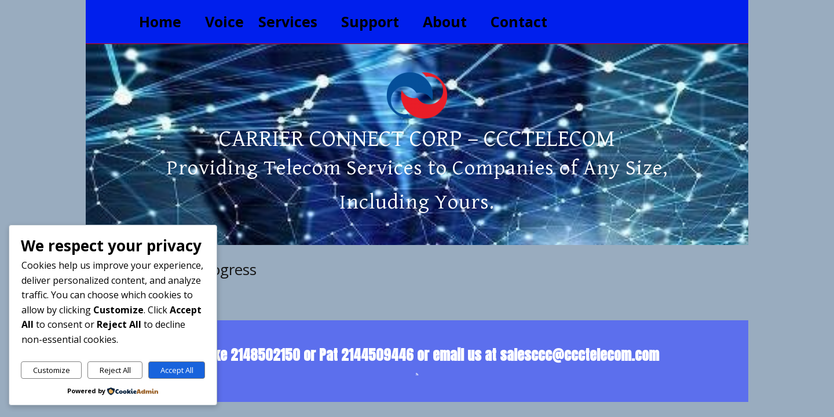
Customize (51, 370)
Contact (519, 21)
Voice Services (261, 21)
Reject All (115, 370)
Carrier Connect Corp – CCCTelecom (417, 139)
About (445, 21)
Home (160, 21)
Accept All (176, 370)
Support (370, 21)
